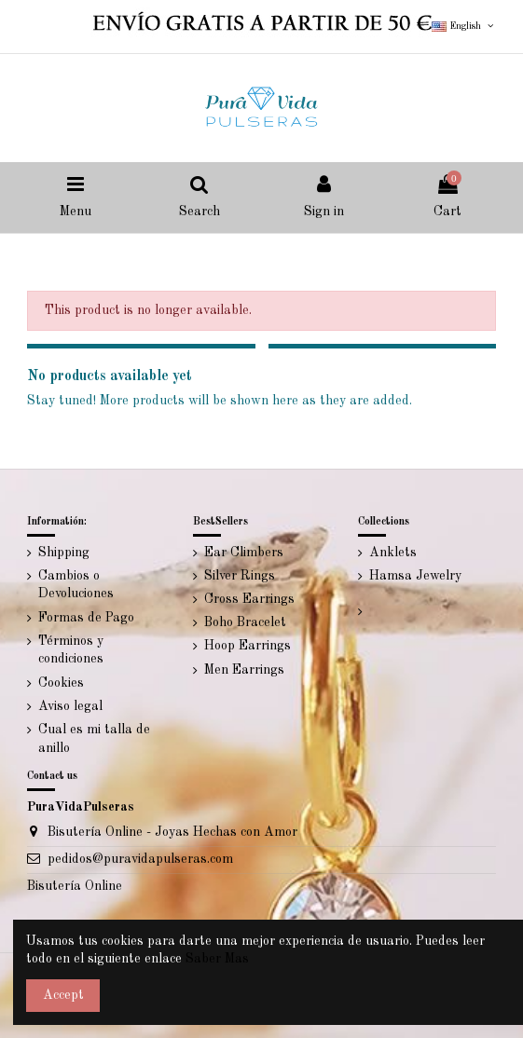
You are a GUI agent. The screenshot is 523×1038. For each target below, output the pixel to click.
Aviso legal (70, 706)
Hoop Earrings (247, 645)
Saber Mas (217, 958)
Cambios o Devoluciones (76, 585)
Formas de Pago (86, 617)
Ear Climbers (243, 552)
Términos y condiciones (70, 650)
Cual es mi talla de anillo (94, 739)
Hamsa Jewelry (415, 575)
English (464, 26)
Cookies (61, 683)
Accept (63, 995)
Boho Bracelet (245, 622)
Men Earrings (244, 669)
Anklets (393, 552)
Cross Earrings (249, 599)
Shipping (63, 552)
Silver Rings (239, 575)
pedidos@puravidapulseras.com (140, 859)
